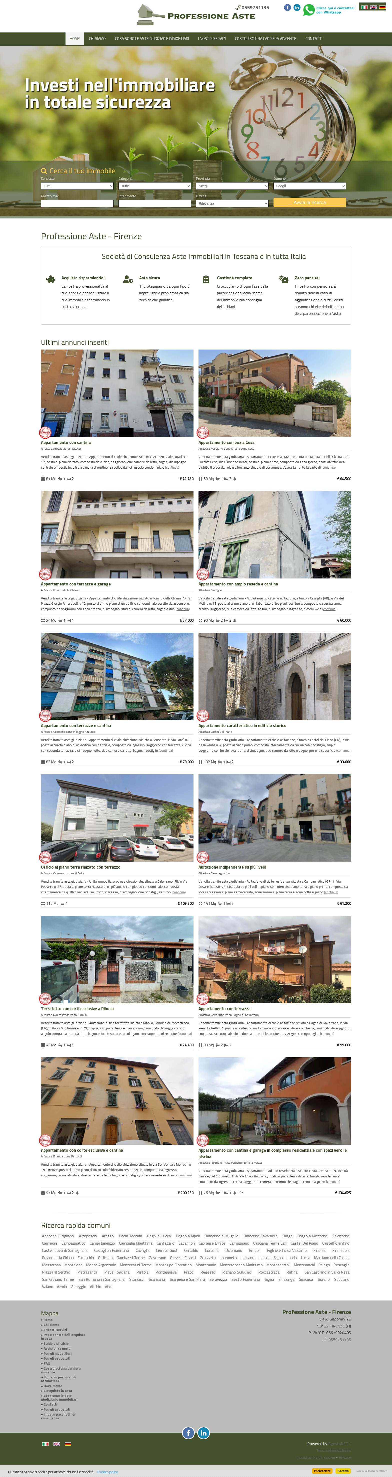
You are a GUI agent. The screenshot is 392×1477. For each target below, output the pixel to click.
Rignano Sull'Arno (236, 1272)
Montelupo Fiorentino (173, 1265)
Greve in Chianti (183, 1257)
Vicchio (95, 1286)
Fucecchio (86, 1257)
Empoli (254, 1250)
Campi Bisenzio (102, 1243)
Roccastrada (269, 1272)
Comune (280, 178)
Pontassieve (166, 1272)
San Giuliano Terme (58, 1279)
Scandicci (136, 1279)
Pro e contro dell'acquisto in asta (63, 1336)
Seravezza (218, 1279)
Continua (172, 467)
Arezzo (108, 1236)
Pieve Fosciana (117, 1272)
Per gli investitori (58, 1353)
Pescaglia (342, 1265)
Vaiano (47, 1286)
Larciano (247, 1257)
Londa (291, 1257)
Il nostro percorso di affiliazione (58, 1379)
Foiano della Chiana (58, 1257)
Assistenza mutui (58, 1348)
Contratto (48, 178)
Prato (189, 1272)
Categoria (125, 178)
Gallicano (105, 1257)
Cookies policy (107, 1471)
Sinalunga (286, 1279)
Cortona (211, 1250)
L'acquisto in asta (58, 1390)
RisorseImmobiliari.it (334, 1450)
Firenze (319, 1250)
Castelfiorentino (336, 1243)
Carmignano (239, 1243)
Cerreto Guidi (167, 1250)
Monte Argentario (101, 1265)
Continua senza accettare (371, 1471)
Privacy (345, 1457)
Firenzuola (341, 1250)
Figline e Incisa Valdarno (287, 1250)
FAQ (47, 1363)
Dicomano (233, 1250)
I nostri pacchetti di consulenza (58, 1416)
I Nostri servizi (212, 38)
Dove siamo (53, 1385)
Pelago (324, 1265)
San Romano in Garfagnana (101, 1279)
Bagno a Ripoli (188, 1236)
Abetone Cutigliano (58, 1236)
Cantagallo (165, 1243)
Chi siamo (97, 38)
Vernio (62, 1286)
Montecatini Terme (136, 1265)
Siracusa (306, 1279)
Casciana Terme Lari (269, 1243)
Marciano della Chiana (332, 1257)
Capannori (186, 1243)
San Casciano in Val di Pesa (327, 1272)
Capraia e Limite (212, 1243)
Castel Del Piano (304, 1243)
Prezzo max (49, 195)
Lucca (305, 1257)
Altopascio (88, 1236)
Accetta (343, 1471)
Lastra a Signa (270, 1257)
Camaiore (50, 1243)
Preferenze (322, 1471)
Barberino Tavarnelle (261, 1236)
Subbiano (342, 1279)
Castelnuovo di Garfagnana (65, 1250)
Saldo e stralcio (56, 1343)
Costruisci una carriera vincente (265, 38)
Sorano (324, 1279)
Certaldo (191, 1250)
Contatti (314, 38)
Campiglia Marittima (135, 1243)
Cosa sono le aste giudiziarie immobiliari (152, 38)
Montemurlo (206, 1265)
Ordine (201, 195)
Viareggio (78, 1286)
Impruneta (228, 1257)
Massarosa (51, 1265)
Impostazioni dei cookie (315, 1457)
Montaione (73, 1265)
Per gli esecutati (57, 1358)
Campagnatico (74, 1243)
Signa (269, 1279)
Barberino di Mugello (221, 1236)
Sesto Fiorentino (246, 1279)
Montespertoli (278, 1265)
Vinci (108, 1286)
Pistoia (142, 1272)
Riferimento (127, 195)
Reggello (207, 1272)
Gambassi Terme (130, 1257)
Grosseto (208, 1257)
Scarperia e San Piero (187, 1279)
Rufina (292, 1272)
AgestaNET (338, 1444)
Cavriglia (143, 1250)
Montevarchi (304, 1265)
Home (75, 38)
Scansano (157, 1279)
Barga (287, 1236)
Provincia (203, 178)
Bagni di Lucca (159, 1236)
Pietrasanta (87, 1272)
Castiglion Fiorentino (111, 1250)
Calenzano (341, 1236)
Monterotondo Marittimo (241, 1265)
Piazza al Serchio (56, 1272)
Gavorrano (157, 1257)
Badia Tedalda (130, 1236)
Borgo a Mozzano (312, 1236)
